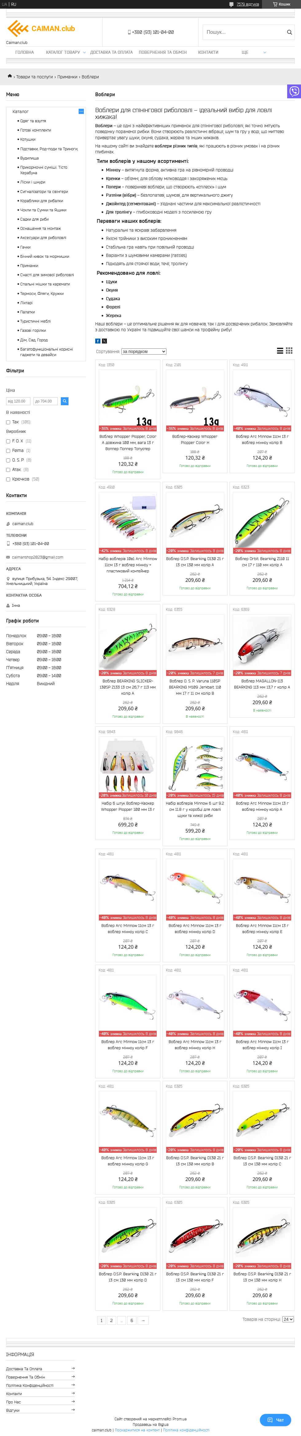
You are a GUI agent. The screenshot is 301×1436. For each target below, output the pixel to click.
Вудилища (29, 158)
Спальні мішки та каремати (45, 284)
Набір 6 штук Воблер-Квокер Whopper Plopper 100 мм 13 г (128, 806)
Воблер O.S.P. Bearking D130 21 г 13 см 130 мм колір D (128, 1277)
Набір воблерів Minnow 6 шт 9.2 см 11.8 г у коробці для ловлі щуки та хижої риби (195, 809)
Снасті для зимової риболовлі (47, 275)
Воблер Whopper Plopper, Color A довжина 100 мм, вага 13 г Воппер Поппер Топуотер (128, 442)
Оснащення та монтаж (40, 228)
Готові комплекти (35, 130)
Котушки (27, 139)
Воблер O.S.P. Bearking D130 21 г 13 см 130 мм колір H (262, 1277)
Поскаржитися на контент (137, 1430)
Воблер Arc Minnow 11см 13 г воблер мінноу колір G (127, 1160)
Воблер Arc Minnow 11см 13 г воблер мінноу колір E (262, 928)
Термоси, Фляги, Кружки (42, 293)
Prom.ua (180, 1419)
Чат (275, 1420)
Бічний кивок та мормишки (44, 256)
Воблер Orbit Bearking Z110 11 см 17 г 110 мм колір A (262, 561)
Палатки (27, 312)
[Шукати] (289, 32)
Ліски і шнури (32, 182)
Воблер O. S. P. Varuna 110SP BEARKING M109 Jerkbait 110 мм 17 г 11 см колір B (195, 687)
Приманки (67, 76)
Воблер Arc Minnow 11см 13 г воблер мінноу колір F (127, 1044)
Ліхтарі (26, 302)
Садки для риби (34, 219)
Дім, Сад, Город (34, 340)
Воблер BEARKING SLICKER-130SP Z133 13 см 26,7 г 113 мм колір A (128, 687)
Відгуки (12, 1410)
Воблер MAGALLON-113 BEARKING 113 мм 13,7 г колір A (262, 684)
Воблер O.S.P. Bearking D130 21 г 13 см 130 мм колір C (262, 1160)
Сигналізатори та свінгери (44, 191)
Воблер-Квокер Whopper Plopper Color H (194, 439)
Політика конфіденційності (29, 1385)
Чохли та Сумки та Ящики (43, 210)
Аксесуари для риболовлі (43, 237)
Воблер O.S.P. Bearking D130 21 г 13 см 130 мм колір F (195, 1277)
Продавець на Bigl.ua (151, 1424)
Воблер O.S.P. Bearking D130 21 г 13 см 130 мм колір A (195, 561)
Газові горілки (33, 330)
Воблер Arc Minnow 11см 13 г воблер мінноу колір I (262, 1044)
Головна (24, 52)
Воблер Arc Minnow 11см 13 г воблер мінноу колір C (127, 928)
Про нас (13, 1402)
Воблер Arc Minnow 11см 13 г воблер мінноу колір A (262, 806)
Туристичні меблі (35, 321)
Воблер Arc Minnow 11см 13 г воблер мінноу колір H (195, 1044)
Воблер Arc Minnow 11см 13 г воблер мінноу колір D (195, 928)
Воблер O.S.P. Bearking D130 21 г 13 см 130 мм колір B (195, 1160)
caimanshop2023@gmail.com (37, 557)
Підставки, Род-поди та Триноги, (49, 149)
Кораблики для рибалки (41, 200)
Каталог (21, 111)
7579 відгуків (248, 4)
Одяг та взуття (33, 121)
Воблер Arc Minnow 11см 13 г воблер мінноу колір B (262, 439)
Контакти (208, 52)
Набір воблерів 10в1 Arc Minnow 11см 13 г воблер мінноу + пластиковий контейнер (128, 564)
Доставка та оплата (111, 52)
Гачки (25, 247)
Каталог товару (63, 52)
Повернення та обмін (163, 52)
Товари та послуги (34, 76)
